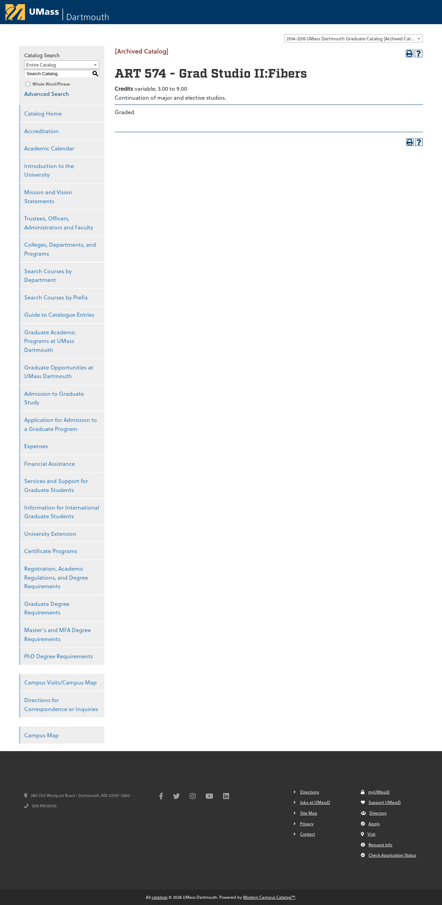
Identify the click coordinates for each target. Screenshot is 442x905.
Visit (368, 834)
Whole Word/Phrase (51, 84)
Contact (307, 834)
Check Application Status (388, 855)
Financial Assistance (49, 464)
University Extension (50, 534)
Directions (309, 792)
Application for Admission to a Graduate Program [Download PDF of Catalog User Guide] (60, 424)
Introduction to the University (49, 170)
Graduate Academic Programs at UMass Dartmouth (50, 341)
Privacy (307, 823)
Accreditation (41, 131)
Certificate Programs (50, 551)
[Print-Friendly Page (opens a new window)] (409, 53)
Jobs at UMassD (315, 802)
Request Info (376, 845)
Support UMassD (381, 802)
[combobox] (354, 38)
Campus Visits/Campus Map (60, 682)
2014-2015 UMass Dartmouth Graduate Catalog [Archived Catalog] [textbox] (354, 38)
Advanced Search (46, 94)
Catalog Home (43, 113)
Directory (374, 813)
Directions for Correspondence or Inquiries (61, 704)
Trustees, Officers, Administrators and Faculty (58, 222)
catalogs (159, 897)
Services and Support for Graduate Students (56, 485)
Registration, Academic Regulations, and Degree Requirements (56, 577)
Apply (370, 823)
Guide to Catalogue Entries (59, 314)
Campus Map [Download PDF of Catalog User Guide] (41, 735)
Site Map (308, 813)
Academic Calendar (49, 148)
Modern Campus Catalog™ (269, 897)
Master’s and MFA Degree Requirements (57, 634)
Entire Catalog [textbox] (41, 64)
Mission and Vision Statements (48, 196)
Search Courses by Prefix (56, 297)
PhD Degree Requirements (58, 656)
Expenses (36, 446)
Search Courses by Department (48, 275)
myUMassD (375, 792)
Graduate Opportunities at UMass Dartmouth (58, 371)
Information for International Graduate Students (61, 511)
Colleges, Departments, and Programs (60, 248)
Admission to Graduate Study (54, 398)
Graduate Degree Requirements (46, 608)
